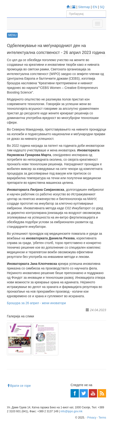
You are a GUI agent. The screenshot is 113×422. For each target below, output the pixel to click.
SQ (102, 7)
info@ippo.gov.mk (71, 411)
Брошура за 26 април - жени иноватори (36, 303)
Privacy (91, 417)
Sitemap (84, 7)
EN (95, 7)
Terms (102, 417)
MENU (12, 35)
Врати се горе (19, 386)
